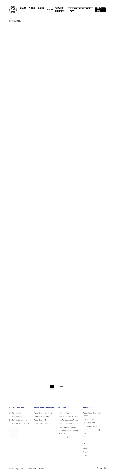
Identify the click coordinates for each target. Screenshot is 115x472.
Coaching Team (88, 419)
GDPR (85, 456)
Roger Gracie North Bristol (43, 413)
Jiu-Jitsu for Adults (16, 416)
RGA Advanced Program (67, 427)
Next (61, 386)
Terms (85, 449)
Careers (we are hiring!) (91, 430)
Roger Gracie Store (41, 424)
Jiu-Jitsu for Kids (15, 413)
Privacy (85, 452)
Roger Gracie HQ (40, 420)
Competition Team (90, 426)
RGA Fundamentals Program (69, 420)
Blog (84, 433)
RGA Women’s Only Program (69, 416)
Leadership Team (89, 423)
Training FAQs (63, 437)
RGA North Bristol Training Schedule (68, 432)
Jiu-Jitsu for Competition (18, 420)
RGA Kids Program (65, 413)
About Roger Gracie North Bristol (92, 414)
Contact (86, 437)
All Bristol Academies (41, 416)
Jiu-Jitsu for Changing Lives (19, 424)
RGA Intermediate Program (68, 424)
